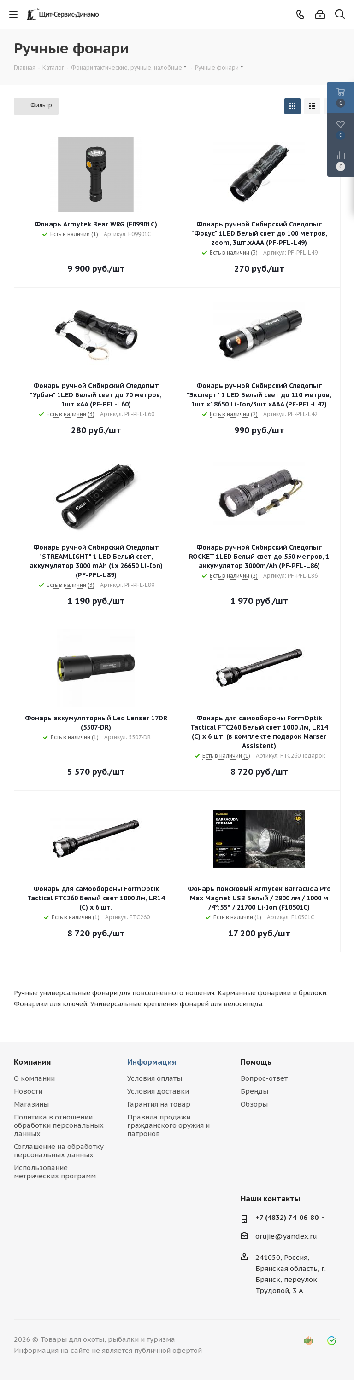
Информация (151, 1062)
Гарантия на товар (158, 1104)
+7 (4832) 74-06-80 (287, 1217)
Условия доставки (158, 1091)
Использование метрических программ (55, 1171)
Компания (32, 1062)
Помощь (256, 1062)
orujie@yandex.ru (286, 1236)
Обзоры (254, 1104)
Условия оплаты (154, 1078)
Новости (28, 1091)
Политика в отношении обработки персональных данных (59, 1125)
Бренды (254, 1091)
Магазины (31, 1104)
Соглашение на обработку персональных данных (59, 1150)
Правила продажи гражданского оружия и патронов (168, 1125)
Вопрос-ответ (264, 1078)
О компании (34, 1078)
